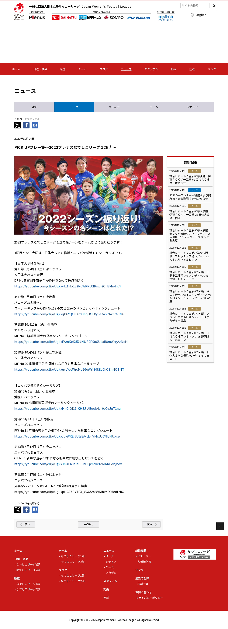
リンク (212, 69)
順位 (62, 69)
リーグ (110, 556)
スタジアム (151, 69)
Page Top (220, 526)
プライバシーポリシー (149, 598)
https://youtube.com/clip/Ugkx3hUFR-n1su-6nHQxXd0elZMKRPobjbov (68, 464)
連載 (192, 69)
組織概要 (140, 551)
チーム (82, 69)
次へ (150, 524)
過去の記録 (142, 578)
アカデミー (112, 573)
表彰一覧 (142, 584)
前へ (27, 524)
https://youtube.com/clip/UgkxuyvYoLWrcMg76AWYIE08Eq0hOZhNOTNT (69, 369)
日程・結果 (40, 69)
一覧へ (88, 524)
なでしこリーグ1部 (28, 564)
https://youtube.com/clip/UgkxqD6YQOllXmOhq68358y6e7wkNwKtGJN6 (69, 314)
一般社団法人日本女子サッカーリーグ (80, 6)
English (201, 15)
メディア (111, 562)
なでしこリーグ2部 (28, 570)
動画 (173, 69)
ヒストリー (144, 556)
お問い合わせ (143, 592)
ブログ (104, 69)
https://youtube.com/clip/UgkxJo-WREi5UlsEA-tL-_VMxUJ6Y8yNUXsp (67, 436)
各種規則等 (144, 562)
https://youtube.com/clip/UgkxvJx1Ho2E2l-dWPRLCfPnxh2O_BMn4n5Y (67, 286)
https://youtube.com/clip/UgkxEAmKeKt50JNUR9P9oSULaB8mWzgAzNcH (71, 341)
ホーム (16, 69)
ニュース (126, 69)
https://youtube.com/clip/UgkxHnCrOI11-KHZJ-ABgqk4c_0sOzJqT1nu (67, 408)
